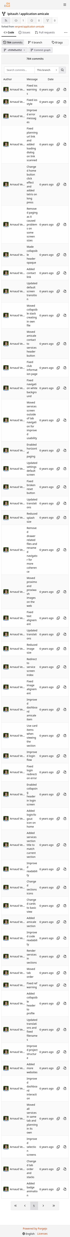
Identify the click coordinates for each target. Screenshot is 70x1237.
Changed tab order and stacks (31, 1169)
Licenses (42, 1233)
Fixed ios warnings (32, 89)
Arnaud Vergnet (17, 89)
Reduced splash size (32, 518)
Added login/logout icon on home (31, 818)
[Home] (7, 4)
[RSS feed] (5, 20)
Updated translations (32, 503)
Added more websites (32, 1068)
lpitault (12, 14)
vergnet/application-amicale (29, 26)
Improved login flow (32, 756)
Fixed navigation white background (32, 388)
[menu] (28, 1234)
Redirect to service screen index (32, 667)
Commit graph (40, 50)
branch (35, 42)
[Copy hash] (58, 89)
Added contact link (31, 273)
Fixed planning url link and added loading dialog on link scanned (32, 144)
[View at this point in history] (64, 89)
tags (57, 42)
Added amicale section (31, 922)
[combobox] (47, 70)
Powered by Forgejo (35, 1228)
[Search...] (62, 70)
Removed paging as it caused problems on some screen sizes (32, 224)
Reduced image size (32, 648)
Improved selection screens (32, 1147)
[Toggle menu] (64, 4)
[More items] (66, 33)
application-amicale (35, 14)
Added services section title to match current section (31, 845)
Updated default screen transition (32, 291)
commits (13, 42)
